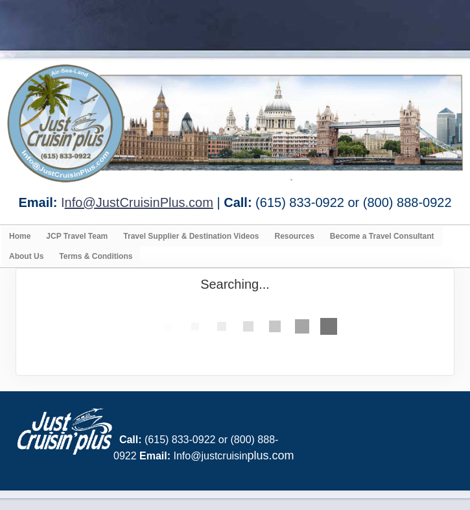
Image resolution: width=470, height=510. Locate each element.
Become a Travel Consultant (382, 236)
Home (19, 236)
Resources (294, 236)
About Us (26, 256)
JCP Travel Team (77, 236)
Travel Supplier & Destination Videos (191, 236)
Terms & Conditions (95, 256)
